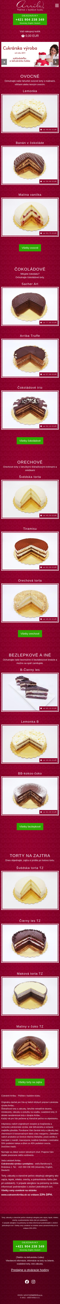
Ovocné (30, 76)
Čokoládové (29, 269)
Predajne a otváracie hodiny (30, 1270)
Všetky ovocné (30, 247)
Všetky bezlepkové (30, 826)
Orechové (30, 462)
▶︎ (57, 62)
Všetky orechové (30, 633)
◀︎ (5, 62)
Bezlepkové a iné (30, 655)
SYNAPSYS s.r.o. (36, 1295)
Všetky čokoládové (30, 440)
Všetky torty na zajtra (30, 1082)
